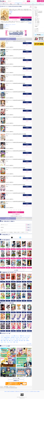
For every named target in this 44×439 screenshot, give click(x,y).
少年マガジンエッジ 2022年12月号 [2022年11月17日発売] (16, 134)
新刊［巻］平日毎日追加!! (38, 11)
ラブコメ (2, 337)
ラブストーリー (8, 335)
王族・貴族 (16, 340)
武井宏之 (10, 9)
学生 (28, 337)
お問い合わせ (35, 391)
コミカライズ (25, 337)
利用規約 (38, 391)
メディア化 (36, 16)
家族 (7, 340)
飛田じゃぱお (29, 9)
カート (27, 45)
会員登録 (35, 7)
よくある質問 (36, 28)
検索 (28, 1)
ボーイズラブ (17, 337)
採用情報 (8, 391)
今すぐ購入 (20, 17)
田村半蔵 (25, 9)
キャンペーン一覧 (16, 378)
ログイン (35, 6)
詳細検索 (36, 26)
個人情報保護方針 (12, 391)
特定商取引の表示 (17, 391)
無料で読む (2, 258)
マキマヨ (16, 9)
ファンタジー (13, 24)
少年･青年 (10, 12)
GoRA (13, 9)
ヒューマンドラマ (27, 335)
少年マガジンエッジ (6, 25)
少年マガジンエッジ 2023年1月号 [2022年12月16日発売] (16, 125)
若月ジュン (28, 10)
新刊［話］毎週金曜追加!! (38, 12)
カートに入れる (15, 19)
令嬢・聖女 (12, 337)
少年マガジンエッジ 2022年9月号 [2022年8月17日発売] (15, 159)
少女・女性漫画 (37, 21)
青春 (24, 340)
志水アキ (22, 9)
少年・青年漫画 (37, 22)
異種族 (5, 340)
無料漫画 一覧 (16, 380)
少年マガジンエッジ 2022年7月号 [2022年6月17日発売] (15, 176)
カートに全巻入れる (16, 214)
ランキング (36, 17)
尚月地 (25, 10)
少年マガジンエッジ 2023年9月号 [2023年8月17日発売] (15, 58)
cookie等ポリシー (22, 391)
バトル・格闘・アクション (7, 24)
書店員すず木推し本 (7, 337)
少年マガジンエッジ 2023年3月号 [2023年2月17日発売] (15, 108)
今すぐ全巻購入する (16, 212)
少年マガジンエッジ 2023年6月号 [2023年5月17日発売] (15, 83)
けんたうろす (18, 10)
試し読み (27, 51)
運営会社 (6, 391)
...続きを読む (10, 11)
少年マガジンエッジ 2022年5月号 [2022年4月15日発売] (15, 193)
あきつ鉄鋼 (13, 10)
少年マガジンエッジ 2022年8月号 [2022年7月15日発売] (15, 167)
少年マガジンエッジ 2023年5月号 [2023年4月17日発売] (15, 91)
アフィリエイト (27, 391)
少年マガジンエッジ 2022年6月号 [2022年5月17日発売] (15, 184)
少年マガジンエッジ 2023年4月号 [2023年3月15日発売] (15, 100)
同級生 (2, 340)
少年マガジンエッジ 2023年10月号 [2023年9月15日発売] (16, 49)
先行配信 (27, 340)
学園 (21, 337)
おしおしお (22, 10)
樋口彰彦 (10, 10)
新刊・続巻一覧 (37, 18)
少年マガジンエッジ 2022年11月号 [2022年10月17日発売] (16, 142)
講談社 (4, 27)
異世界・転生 (22, 335)
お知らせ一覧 (36, 31)
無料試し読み (26, 19)
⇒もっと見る (29, 343)
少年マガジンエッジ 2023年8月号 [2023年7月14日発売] (15, 66)
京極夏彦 (19, 9)
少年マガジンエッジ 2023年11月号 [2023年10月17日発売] (16, 41)
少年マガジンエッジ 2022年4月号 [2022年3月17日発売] (15, 201)
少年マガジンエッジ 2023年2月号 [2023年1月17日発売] (15, 117)
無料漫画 (36, 13)
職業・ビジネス (11, 340)
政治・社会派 (21, 340)
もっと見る (16, 270)
